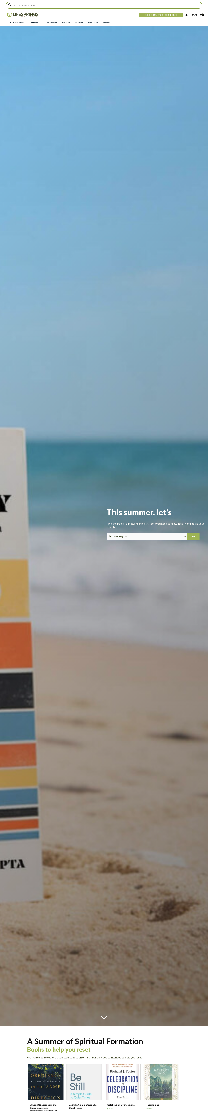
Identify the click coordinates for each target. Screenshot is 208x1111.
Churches (35, 22)
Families (93, 22)
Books (79, 22)
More (106, 22)
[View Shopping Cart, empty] (196, 15)
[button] (161, 15)
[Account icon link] (186, 15)
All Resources (17, 22)
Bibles (66, 22)
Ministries (51, 22)
